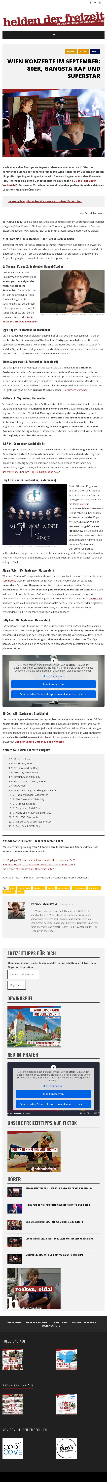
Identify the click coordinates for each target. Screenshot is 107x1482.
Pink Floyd (78, 504)
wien (20, 891)
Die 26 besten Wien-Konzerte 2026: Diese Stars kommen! (54, 1221)
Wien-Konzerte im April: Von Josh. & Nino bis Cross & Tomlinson (59, 1188)
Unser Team (59, 1322)
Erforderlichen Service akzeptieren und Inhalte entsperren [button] (53, 694)
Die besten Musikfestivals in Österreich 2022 (28, 869)
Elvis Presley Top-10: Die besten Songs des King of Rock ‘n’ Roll (38, 864)
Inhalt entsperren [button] (53, 684)
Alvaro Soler (95, 598)
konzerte (39, 888)
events (70, 51)
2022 (12, 888)
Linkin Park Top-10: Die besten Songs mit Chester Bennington (58, 1205)
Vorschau (9, 891)
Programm (63, 888)
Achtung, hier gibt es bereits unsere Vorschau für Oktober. (45, 201)
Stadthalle (79, 888)
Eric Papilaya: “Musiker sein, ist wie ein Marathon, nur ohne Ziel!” (38, 860)
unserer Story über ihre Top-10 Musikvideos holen (31, 471)
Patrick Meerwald (44, 904)
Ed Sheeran (24, 888)
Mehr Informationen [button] (53, 676)
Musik (51, 888)
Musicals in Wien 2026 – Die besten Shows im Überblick (54, 1255)
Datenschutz (51, 1325)
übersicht (94, 888)
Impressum (14, 1322)
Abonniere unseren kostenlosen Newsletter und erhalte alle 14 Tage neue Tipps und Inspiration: (52, 965)
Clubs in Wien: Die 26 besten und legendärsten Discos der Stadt (59, 1238)
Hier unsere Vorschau (75, 389)
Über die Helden (36, 1322)
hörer (83, 51)
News (95, 51)
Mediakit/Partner (84, 1322)
